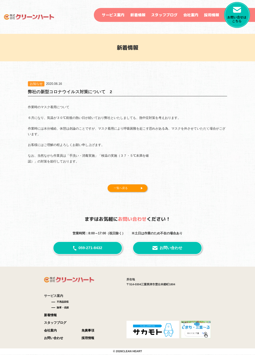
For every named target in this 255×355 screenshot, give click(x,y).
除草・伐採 (63, 308)
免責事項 (87, 331)
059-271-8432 (90, 248)
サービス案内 (113, 15)
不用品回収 (63, 302)
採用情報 (211, 15)
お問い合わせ (171, 248)
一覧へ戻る (122, 188)
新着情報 (137, 15)
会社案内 (190, 15)
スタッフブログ (164, 15)
